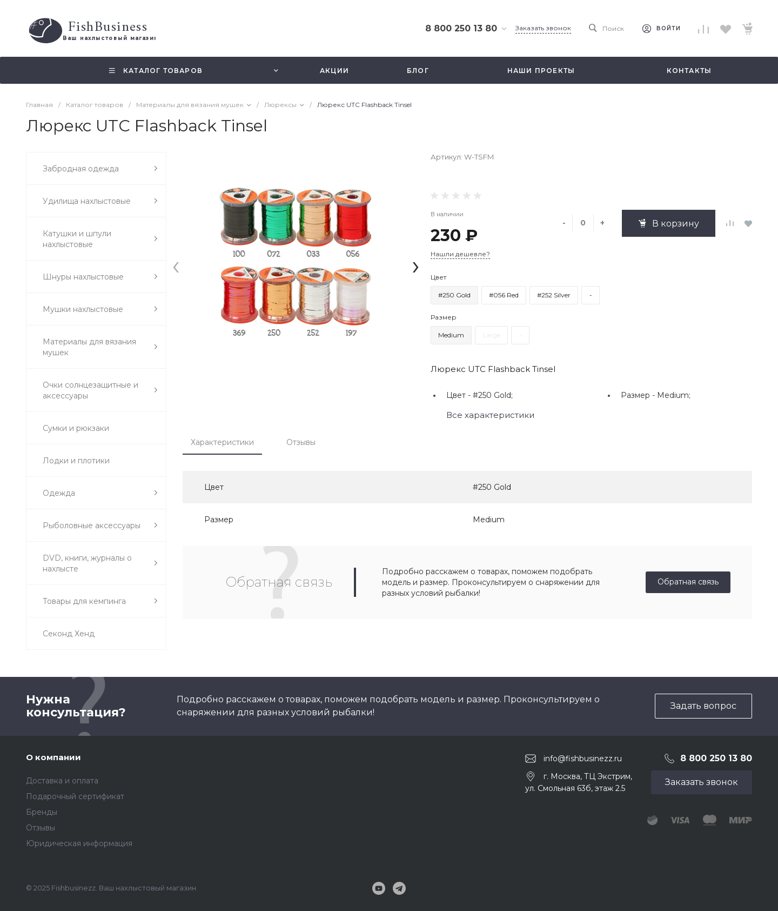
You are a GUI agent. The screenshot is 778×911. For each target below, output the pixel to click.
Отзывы (301, 442)
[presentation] (176, 265)
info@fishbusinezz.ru (583, 758)
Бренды (41, 812)
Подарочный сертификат (75, 796)
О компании (53, 757)
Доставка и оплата (62, 781)
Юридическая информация (79, 843)
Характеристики (222, 442)
